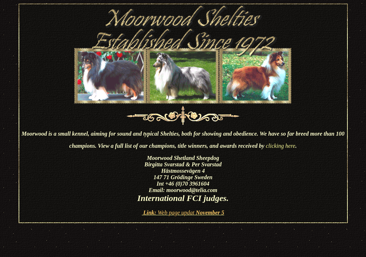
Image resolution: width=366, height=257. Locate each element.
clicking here (280, 146)
